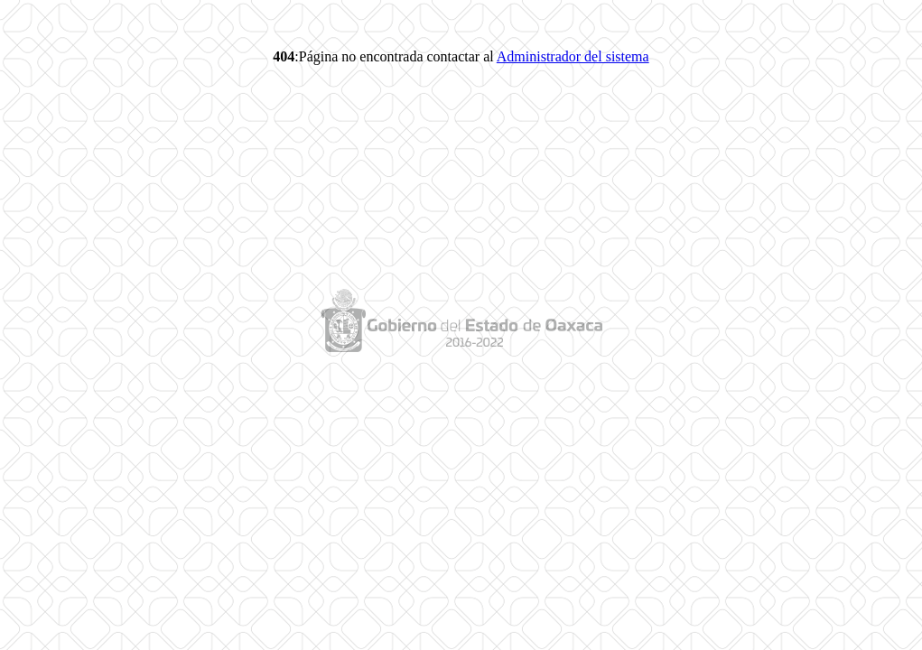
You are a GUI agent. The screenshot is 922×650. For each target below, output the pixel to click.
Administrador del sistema (573, 56)
